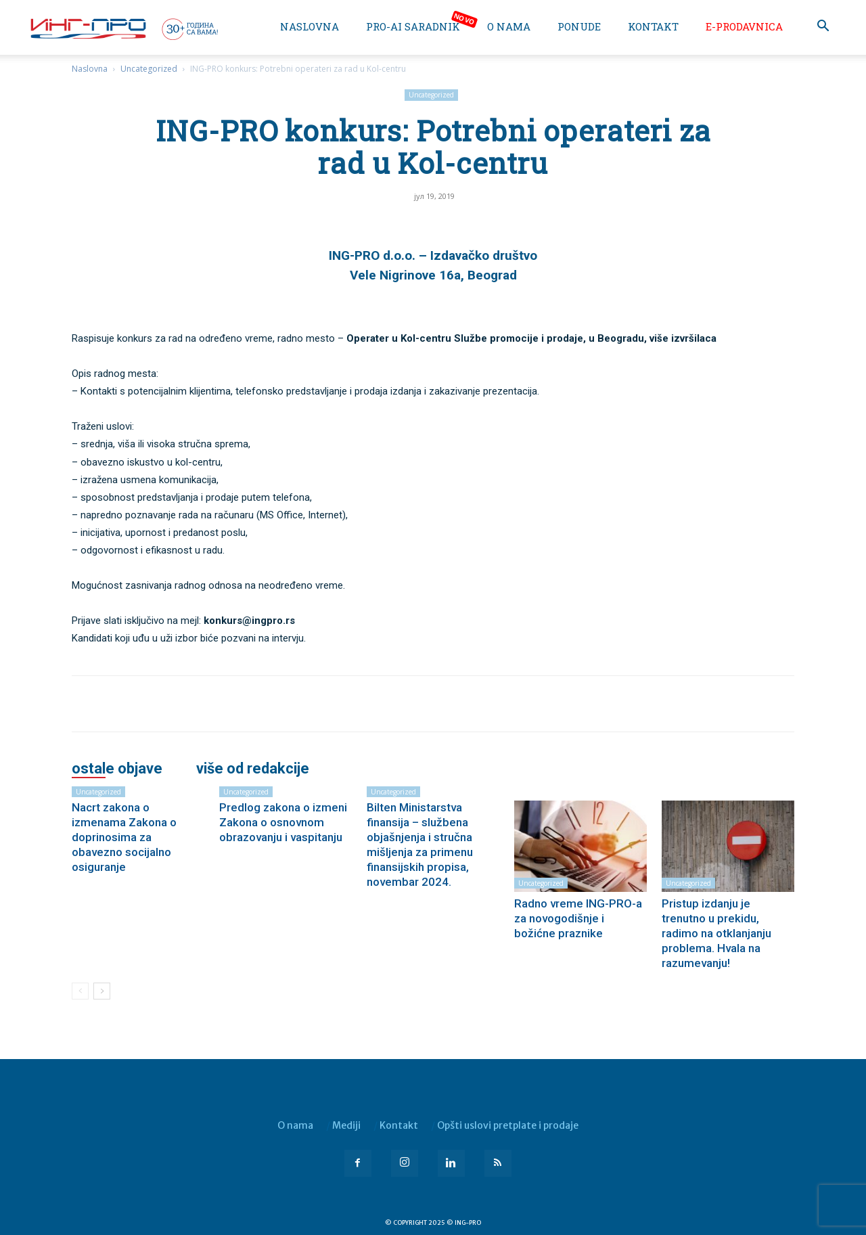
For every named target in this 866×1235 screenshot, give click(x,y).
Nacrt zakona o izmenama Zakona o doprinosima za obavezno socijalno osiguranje (124, 837)
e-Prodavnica (744, 26)
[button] (822, 27)
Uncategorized (148, 68)
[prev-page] (80, 991)
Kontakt (653, 26)
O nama (508, 26)
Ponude (579, 26)
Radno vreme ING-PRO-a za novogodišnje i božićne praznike (578, 918)
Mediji (346, 1125)
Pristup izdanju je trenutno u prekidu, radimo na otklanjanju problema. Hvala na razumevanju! (716, 933)
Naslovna (309, 26)
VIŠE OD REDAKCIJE (252, 769)
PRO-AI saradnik (413, 26)
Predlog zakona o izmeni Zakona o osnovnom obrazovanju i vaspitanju (283, 822)
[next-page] (101, 991)
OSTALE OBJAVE (117, 769)
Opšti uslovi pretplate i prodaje (507, 1125)
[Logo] (123, 28)
